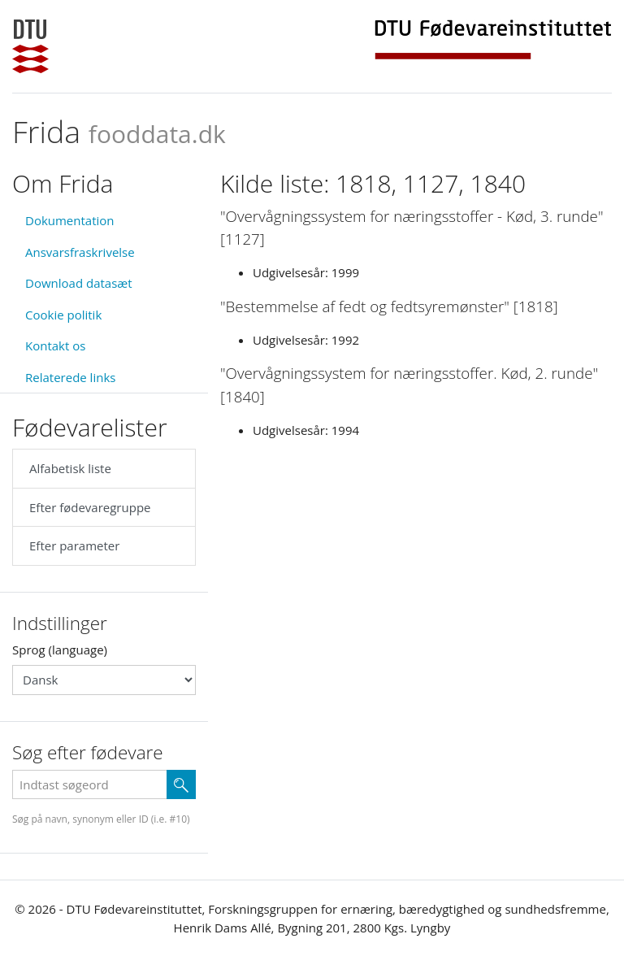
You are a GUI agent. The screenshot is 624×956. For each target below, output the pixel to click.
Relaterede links (70, 377)
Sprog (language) (59, 649)
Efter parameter (74, 545)
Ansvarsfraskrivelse (80, 252)
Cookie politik (63, 314)
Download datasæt (78, 283)
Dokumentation (70, 220)
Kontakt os (55, 345)
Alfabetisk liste (70, 468)
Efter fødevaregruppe (89, 507)
